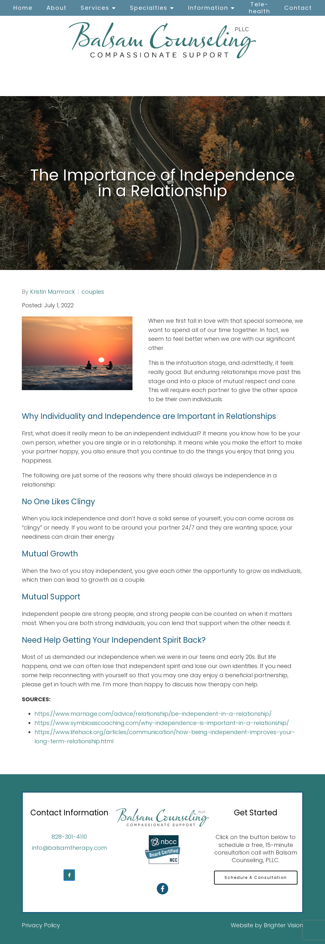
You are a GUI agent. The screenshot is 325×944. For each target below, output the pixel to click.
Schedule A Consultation (255, 877)
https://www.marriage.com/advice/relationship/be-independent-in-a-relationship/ (153, 714)
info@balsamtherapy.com (69, 848)
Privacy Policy (41, 925)
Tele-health (259, 7)
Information (208, 8)
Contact (298, 8)
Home (23, 8)
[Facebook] (69, 875)
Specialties (149, 8)
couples (93, 292)
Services (95, 8)
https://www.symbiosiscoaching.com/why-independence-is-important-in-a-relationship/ (161, 723)
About (56, 8)
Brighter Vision (283, 925)
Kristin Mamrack (52, 292)
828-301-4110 (69, 837)
